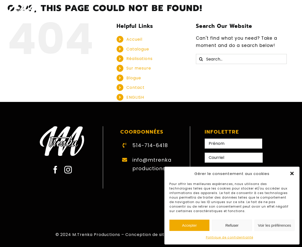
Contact (135, 87)
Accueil (134, 39)
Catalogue (137, 49)
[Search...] (241, 59)
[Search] (201, 59)
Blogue (133, 78)
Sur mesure (138, 68)
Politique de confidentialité (229, 237)
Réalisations (139, 58)
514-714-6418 (150, 145)
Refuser (232, 225)
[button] (291, 173)
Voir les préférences (274, 225)
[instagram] (68, 169)
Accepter (189, 225)
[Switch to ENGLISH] (239, 12)
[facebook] (55, 169)
